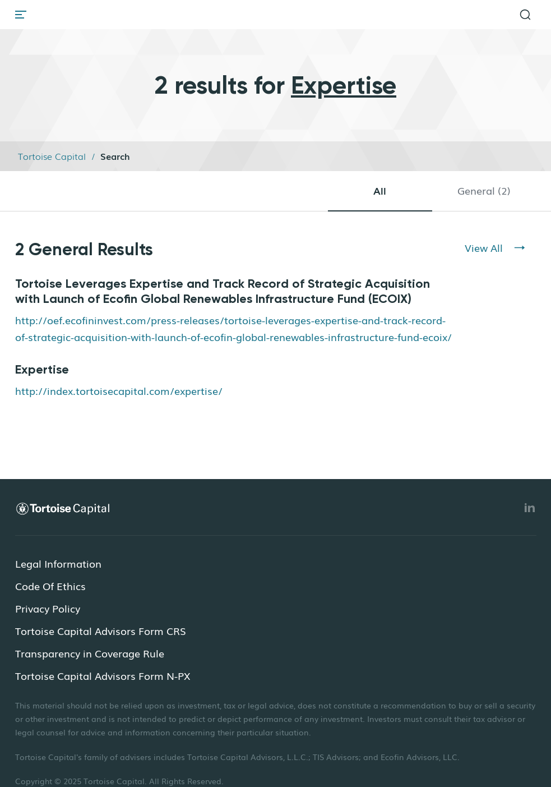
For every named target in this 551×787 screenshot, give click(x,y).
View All (484, 247)
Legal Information (58, 563)
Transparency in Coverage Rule (89, 653)
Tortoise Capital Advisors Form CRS (100, 630)
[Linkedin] (529, 507)
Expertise (42, 369)
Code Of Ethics (50, 585)
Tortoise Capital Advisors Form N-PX (102, 675)
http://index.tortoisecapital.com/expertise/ (119, 390)
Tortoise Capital (52, 156)
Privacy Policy (47, 608)
